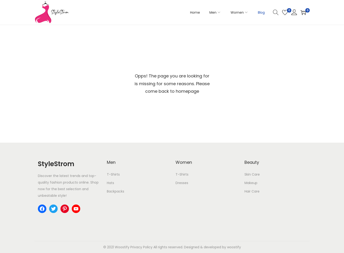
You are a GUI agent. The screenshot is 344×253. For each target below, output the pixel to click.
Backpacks (115, 191)
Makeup (250, 183)
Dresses (182, 183)
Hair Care (252, 191)
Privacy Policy (141, 247)
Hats (110, 183)
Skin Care (252, 174)
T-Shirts (113, 174)
